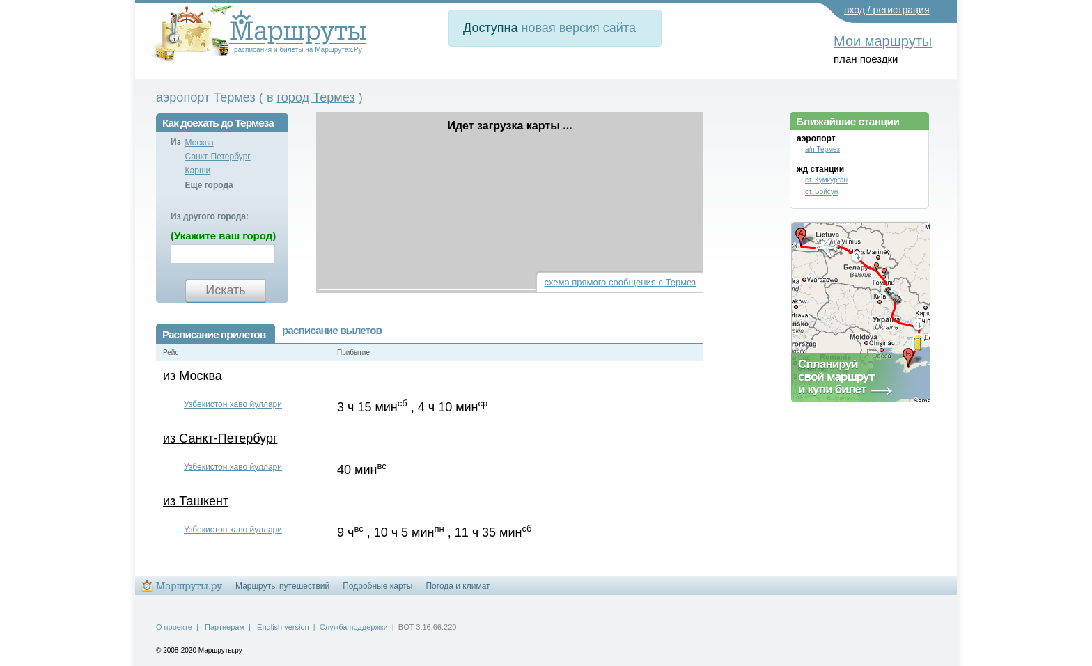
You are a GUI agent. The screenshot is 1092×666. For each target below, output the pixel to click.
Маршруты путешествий (282, 586)
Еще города (209, 185)
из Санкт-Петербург (220, 438)
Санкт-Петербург (218, 156)
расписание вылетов (332, 330)
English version (283, 627)
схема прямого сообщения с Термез (620, 282)
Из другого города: (210, 216)
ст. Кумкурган (826, 180)
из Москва (192, 376)
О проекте (174, 627)
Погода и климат (458, 586)
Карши (198, 170)
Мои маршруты (883, 41)
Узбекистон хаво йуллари (233, 404)
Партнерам (224, 627)
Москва (199, 143)
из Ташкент (195, 501)
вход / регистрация (887, 9)
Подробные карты (377, 586)
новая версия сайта (579, 28)
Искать (225, 290)
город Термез (316, 97)
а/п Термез (822, 149)
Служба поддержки (354, 627)
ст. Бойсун (821, 192)
